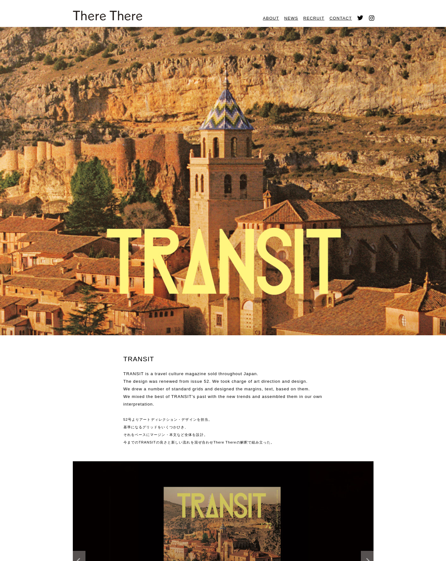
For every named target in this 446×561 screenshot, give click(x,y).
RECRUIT (313, 18)
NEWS (291, 18)
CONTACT (341, 18)
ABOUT (271, 18)
